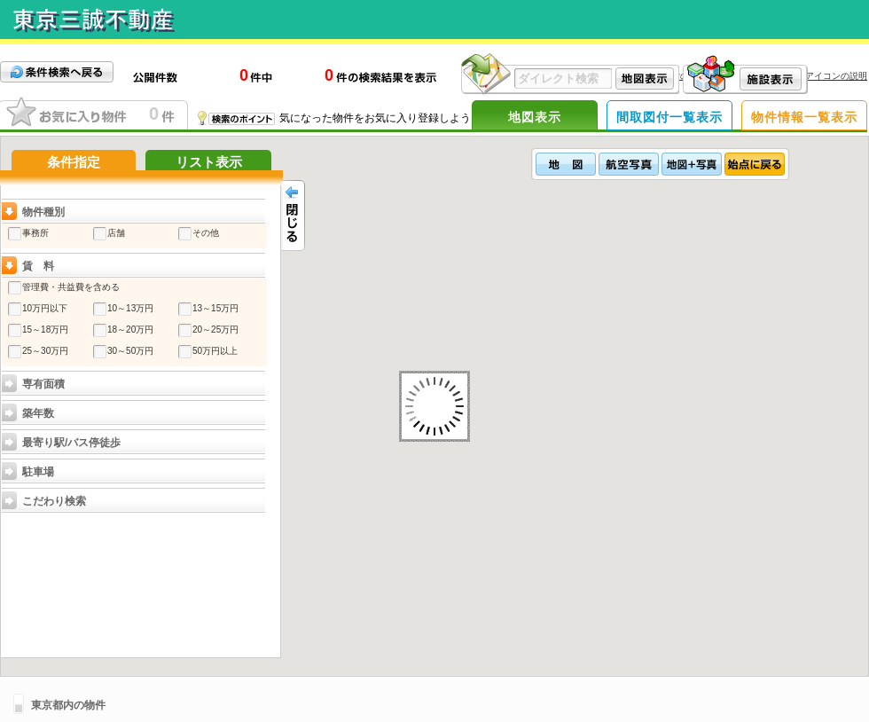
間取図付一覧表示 (669, 117)
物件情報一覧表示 (804, 117)
